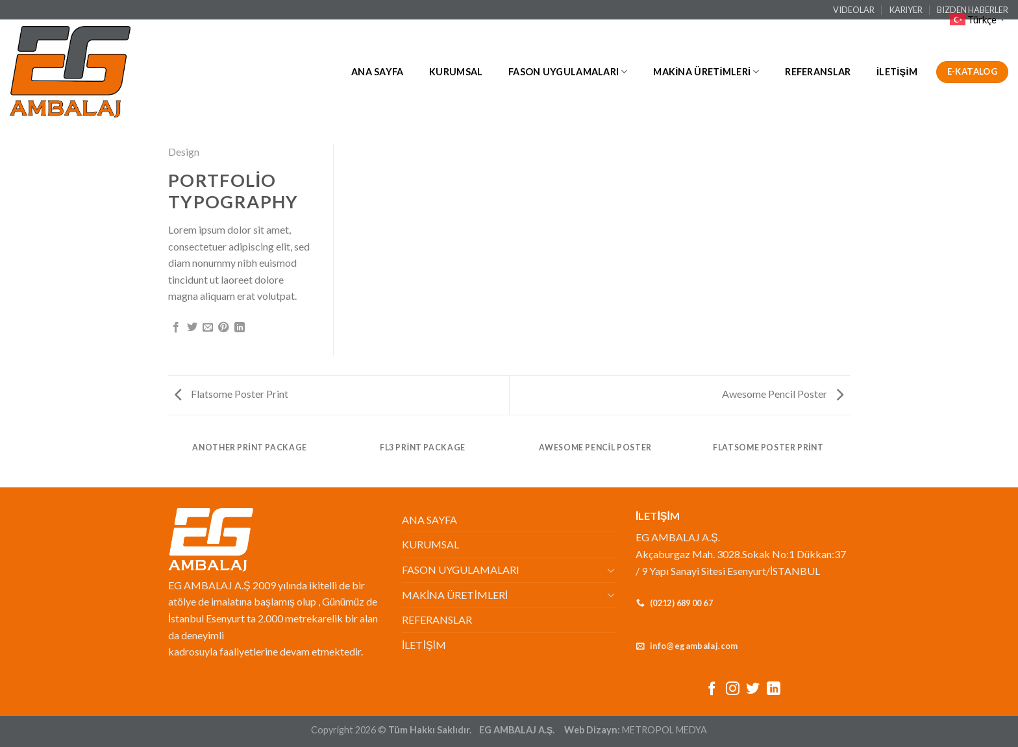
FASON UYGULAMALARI (568, 72)
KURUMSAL (455, 71)
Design (183, 151)
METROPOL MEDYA (664, 729)
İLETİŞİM (896, 71)
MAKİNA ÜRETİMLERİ (706, 72)
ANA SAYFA (377, 71)
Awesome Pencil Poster (782, 393)
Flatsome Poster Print (231, 393)
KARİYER (906, 10)
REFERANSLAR (817, 71)
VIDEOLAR (854, 10)
